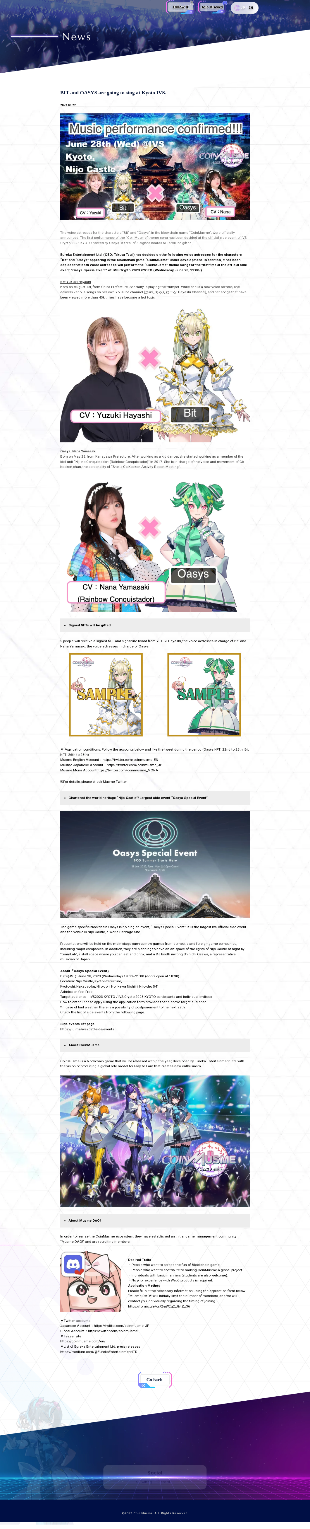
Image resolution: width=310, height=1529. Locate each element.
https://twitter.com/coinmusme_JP (121, 1326)
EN (251, 7)
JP (243, 7)
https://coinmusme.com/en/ (83, 1341)
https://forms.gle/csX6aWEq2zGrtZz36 (159, 1306)
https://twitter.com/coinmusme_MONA (127, 770)
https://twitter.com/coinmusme (113, 1331)
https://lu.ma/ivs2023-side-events (87, 1029)
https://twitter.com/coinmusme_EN (130, 760)
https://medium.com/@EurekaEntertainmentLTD (98, 1352)
